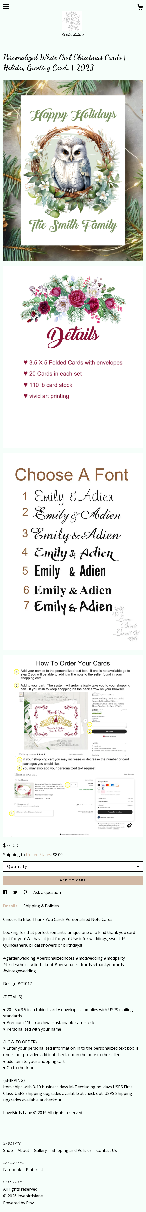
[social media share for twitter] (15, 892)
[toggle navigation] (6, 6)
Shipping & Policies (41, 906)
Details (10, 906)
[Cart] (140, 8)
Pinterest (34, 1169)
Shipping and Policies (72, 1150)
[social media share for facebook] (5, 892)
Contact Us (106, 1150)
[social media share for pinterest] (25, 892)
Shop (8, 1150)
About (24, 1150)
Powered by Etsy (18, 1203)
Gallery (41, 1150)
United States (38, 854)
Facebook (12, 1169)
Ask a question (47, 892)
